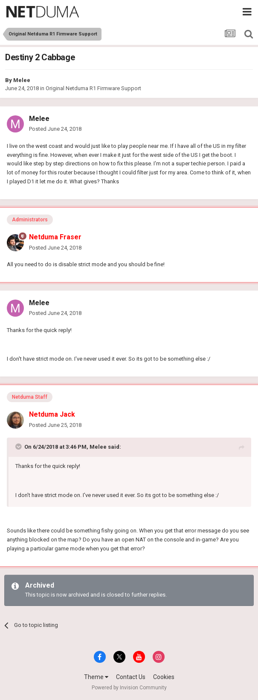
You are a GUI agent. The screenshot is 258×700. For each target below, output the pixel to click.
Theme (96, 677)
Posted (55, 129)
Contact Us (130, 677)
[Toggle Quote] (19, 446)
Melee (21, 80)
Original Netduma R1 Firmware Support (93, 88)
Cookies (163, 677)
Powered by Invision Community (129, 688)
